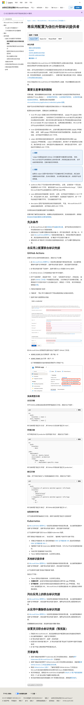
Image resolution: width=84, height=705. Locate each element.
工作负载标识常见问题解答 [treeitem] (13, 30)
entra (34, 20)
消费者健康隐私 (40, 701)
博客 (20, 701)
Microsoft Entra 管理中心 (41, 262)
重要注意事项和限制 (35, 48)
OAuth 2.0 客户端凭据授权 (73, 672)
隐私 (46, 698)
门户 (71, 7)
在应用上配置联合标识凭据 (37, 53)
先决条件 (31, 50)
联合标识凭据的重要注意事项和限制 (39, 217)
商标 (58, 701)
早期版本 (14, 701)
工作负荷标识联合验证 (34, 78)
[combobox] (12, 19)
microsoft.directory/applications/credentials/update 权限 (45, 102)
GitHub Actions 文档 (40, 667)
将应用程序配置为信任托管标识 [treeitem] (15, 47)
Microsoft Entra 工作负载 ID (56, 20)
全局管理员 (77, 97)
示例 (36, 285)
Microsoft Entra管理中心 (42, 235)
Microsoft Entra (42, 20)
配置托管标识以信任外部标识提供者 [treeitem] (15, 52)
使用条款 (51, 701)
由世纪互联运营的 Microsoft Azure (61, 698)
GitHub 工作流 (40, 279)
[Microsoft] (3, 2)
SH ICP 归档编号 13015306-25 (11, 698)
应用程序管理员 (52, 97)
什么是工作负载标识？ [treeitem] (11, 28)
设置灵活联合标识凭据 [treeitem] (13, 59)
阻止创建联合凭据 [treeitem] (12, 56)
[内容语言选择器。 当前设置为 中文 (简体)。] (7, 693)
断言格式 (73, 678)
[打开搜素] (80, 2)
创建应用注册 (58, 227)
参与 (26, 701)
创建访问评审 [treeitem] (9, 61)
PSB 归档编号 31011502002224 (32, 698)
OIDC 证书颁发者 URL (62, 541)
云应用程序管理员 (65, 97)
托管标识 (49, 227)
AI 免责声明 (5, 701)
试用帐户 (78, 7)
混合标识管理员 (32, 100)
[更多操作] (80, 20)
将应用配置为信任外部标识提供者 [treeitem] (15, 42)
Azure (29, 20)
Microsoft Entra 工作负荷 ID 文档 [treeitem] (13, 22)
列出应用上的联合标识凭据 (37, 55)
